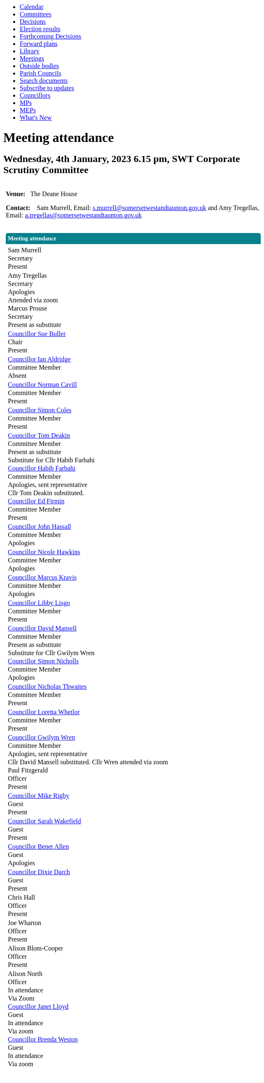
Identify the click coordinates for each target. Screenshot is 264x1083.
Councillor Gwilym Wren (41, 737)
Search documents (44, 80)
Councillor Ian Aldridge (39, 359)
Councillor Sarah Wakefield (44, 821)
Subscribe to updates (47, 88)
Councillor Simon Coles (39, 410)
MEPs (28, 110)
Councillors (35, 95)
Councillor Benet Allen (38, 846)
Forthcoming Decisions (50, 36)
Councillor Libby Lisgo (39, 602)
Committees (35, 14)
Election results (40, 28)
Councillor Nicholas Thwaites (47, 686)
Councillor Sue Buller (36, 333)
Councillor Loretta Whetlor (44, 711)
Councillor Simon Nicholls (43, 661)
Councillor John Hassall (39, 526)
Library (29, 51)
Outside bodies (39, 65)
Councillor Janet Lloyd (38, 1006)
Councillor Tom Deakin (39, 435)
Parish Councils (40, 73)
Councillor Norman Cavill (42, 384)
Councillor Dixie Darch (39, 871)
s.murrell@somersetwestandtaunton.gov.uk (149, 207)
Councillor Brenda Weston (43, 1039)
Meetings (32, 58)
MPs (26, 102)
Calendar (32, 6)
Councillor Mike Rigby (38, 795)
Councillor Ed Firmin (36, 501)
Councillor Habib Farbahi (41, 468)
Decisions (33, 21)
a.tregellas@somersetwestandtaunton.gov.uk (83, 215)
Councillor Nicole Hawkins (44, 551)
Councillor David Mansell (42, 628)
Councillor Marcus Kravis (42, 577)
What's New (36, 117)
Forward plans (38, 43)
